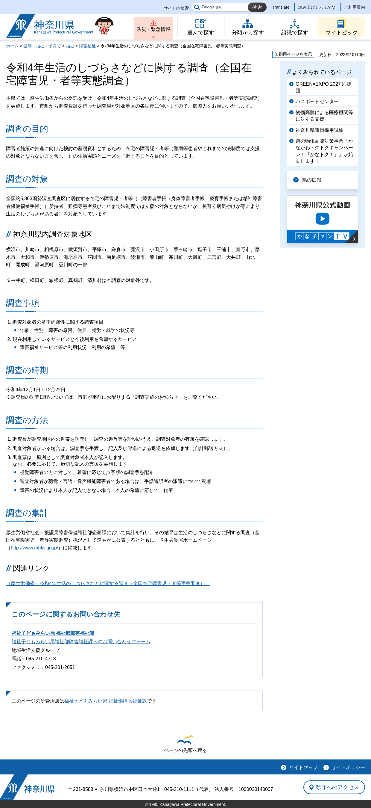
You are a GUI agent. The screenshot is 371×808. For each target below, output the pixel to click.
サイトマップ (303, 767)
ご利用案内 (354, 7)
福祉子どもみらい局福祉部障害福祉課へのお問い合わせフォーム (81, 641)
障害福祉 (87, 45)
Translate (281, 7)
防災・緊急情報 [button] (153, 29)
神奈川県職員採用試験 (319, 130)
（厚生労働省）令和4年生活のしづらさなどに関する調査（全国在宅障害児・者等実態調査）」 (108, 583)
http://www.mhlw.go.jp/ (34, 547)
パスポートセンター (317, 101)
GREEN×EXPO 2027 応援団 (324, 87)
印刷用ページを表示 (293, 54)
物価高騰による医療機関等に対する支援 (324, 116)
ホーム (12, 45)
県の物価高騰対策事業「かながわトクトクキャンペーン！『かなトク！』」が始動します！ (324, 151)
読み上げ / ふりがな (316, 7)
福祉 (70, 45)
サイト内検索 (176, 8)
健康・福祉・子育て (42, 45)
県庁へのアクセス (337, 787)
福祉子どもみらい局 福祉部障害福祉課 (53, 633)
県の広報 (311, 179)
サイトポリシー (348, 767)
